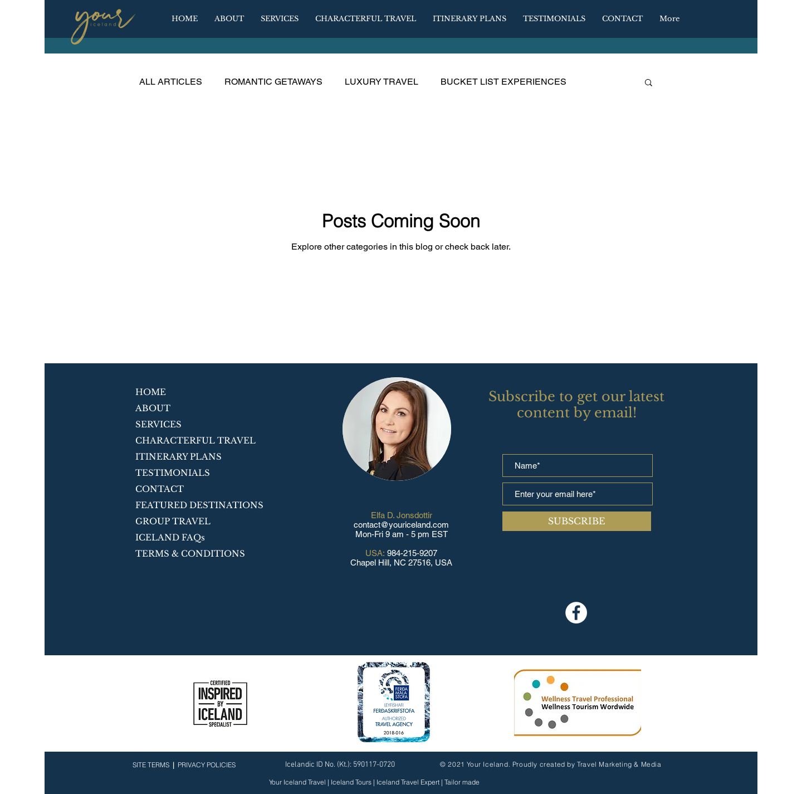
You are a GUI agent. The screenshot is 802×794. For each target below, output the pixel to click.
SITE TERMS (151, 765)
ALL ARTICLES (170, 81)
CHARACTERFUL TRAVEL (195, 440)
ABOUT (152, 408)
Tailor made (461, 782)
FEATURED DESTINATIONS (199, 505)
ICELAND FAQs (170, 537)
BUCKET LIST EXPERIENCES (503, 81)
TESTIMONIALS (172, 472)
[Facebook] (576, 612)
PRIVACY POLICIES (207, 765)
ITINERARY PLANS (178, 456)
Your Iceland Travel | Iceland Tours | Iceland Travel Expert (355, 782)
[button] (469, 18)
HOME (150, 392)
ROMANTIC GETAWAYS (273, 81)
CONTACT (159, 489)
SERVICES (158, 424)
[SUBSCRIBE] (576, 521)
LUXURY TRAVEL (381, 81)
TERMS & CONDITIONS (190, 553)
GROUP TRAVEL (173, 521)
